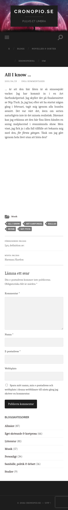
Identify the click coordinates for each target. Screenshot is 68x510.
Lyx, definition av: (34, 243)
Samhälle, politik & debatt (20, 464)
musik (11, 229)
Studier (9, 471)
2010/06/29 (11, 81)
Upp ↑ (48, 502)
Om (44, 60)
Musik (14, 216)
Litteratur (10, 441)
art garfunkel (34, 223)
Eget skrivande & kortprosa (21, 433)
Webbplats (10, 368)
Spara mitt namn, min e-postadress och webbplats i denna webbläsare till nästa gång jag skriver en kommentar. (31, 389)
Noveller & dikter (44, 48)
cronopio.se (34, 11)
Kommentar (12, 293)
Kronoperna (26, 60)
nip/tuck (25, 229)
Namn (9, 334)
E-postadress (12, 351)
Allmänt (9, 426)
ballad (52, 223)
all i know (14, 223)
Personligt (11, 456)
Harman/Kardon (34, 257)
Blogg (20, 48)
